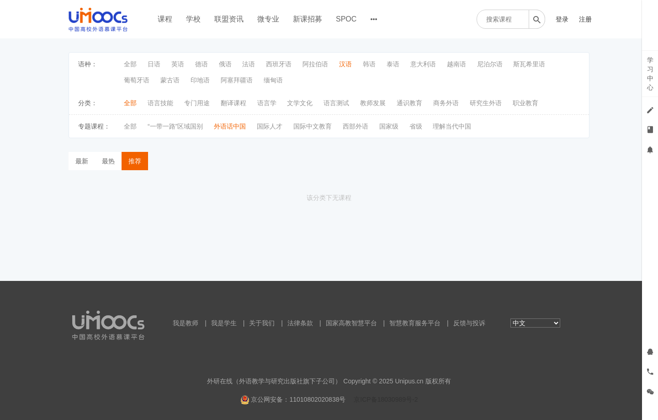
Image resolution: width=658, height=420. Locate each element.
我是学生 (224, 323)
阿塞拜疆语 (237, 80)
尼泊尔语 (490, 64)
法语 (248, 64)
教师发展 (373, 103)
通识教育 (409, 103)
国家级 (388, 126)
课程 (165, 19)
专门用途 (197, 103)
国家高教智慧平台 (351, 323)
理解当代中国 (452, 126)
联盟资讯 (229, 19)
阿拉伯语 (315, 64)
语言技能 (160, 103)
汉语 (345, 64)
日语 (154, 64)
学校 (193, 19)
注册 (585, 19)
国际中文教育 (312, 126)
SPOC (346, 19)
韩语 (369, 64)
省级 (415, 126)
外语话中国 (230, 126)
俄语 (225, 64)
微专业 (268, 19)
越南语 (456, 64)
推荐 (134, 161)
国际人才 (269, 126)
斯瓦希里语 (529, 64)
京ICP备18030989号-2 (386, 399)
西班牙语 (279, 64)
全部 (130, 64)
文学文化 (300, 103)
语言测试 (336, 103)
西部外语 (355, 126)
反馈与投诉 (469, 323)
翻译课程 (233, 103)
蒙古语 (170, 80)
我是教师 (185, 323)
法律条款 (300, 323)
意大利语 (423, 64)
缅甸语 (273, 80)
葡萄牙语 (136, 80)
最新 (81, 161)
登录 (562, 19)
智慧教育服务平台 (414, 323)
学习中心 (650, 73)
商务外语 (446, 103)
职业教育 (525, 103)
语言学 (266, 103)
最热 (108, 161)
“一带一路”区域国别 (175, 126)
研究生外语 (486, 103)
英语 (177, 64)
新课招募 (307, 19)
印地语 (200, 80)
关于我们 (262, 323)
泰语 (393, 64)
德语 (201, 64)
